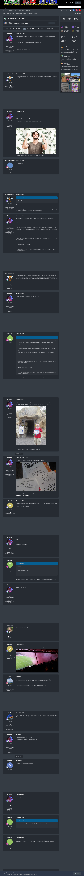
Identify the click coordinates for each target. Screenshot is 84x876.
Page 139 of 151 (50, 28)
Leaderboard (28, 10)
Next (42, 28)
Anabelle (9, 760)
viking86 (9, 501)
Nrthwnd (9, 33)
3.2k (10, 512)
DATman (11, 22)
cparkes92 (9, 333)
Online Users (21, 10)
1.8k (10, 172)
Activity (10, 6)
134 (10, 28)
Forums (4, 10)
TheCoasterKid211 (10, 160)
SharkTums (10, 625)
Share (45, 22)
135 (13, 28)
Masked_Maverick (67, 30)
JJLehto (9, 676)
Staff (16, 10)
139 (24, 28)
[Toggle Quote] (18, 197)
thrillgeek (77, 30)
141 (30, 28)
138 (21, 28)
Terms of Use (5, 874)
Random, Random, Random (22, 23)
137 (19, 28)
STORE (68, 10)
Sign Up (78, 2)
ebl (75, 26)
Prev (7, 28)
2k (10, 687)
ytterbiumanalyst (9, 73)
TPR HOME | (59, 10)
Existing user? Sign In (69, 2)
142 (33, 28)
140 (27, 28)
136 (16, 28)
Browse (5, 7)
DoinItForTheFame (10, 712)
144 (38, 28)
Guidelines (11, 10)
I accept (77, 873)
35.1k (9, 636)
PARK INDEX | (64, 10)
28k (10, 45)
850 (10, 345)
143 (35, 28)
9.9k (10, 724)
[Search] (65, 7)
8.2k (10, 85)
